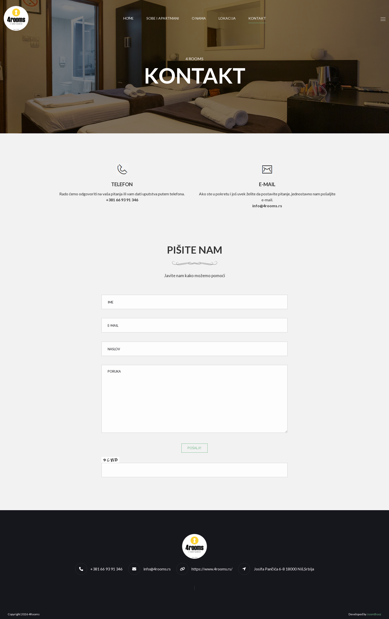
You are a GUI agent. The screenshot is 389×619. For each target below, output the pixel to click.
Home (128, 18)
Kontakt (257, 18)
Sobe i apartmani (162, 18)
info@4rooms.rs (157, 568)
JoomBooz (374, 614)
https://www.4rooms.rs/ (212, 568)
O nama (199, 18)
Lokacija (227, 18)
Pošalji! (194, 448)
